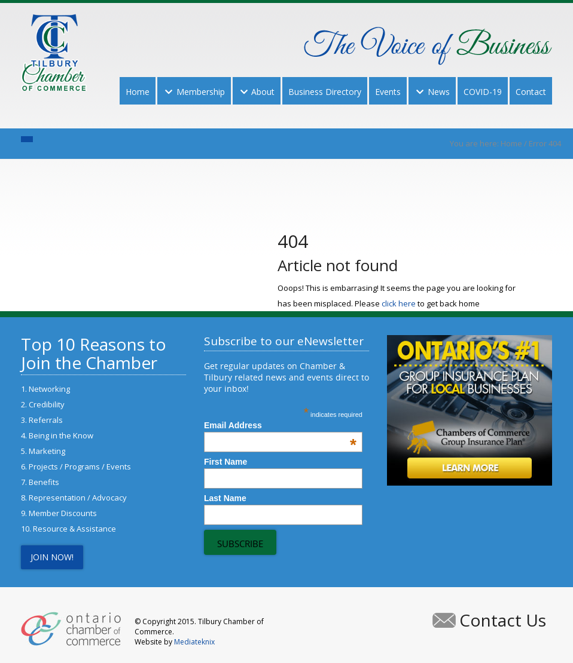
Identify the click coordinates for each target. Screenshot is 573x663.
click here (399, 303)
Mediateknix (194, 642)
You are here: (475, 143)
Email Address (280, 425)
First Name (225, 461)
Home (511, 143)
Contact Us (502, 620)
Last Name (225, 498)
